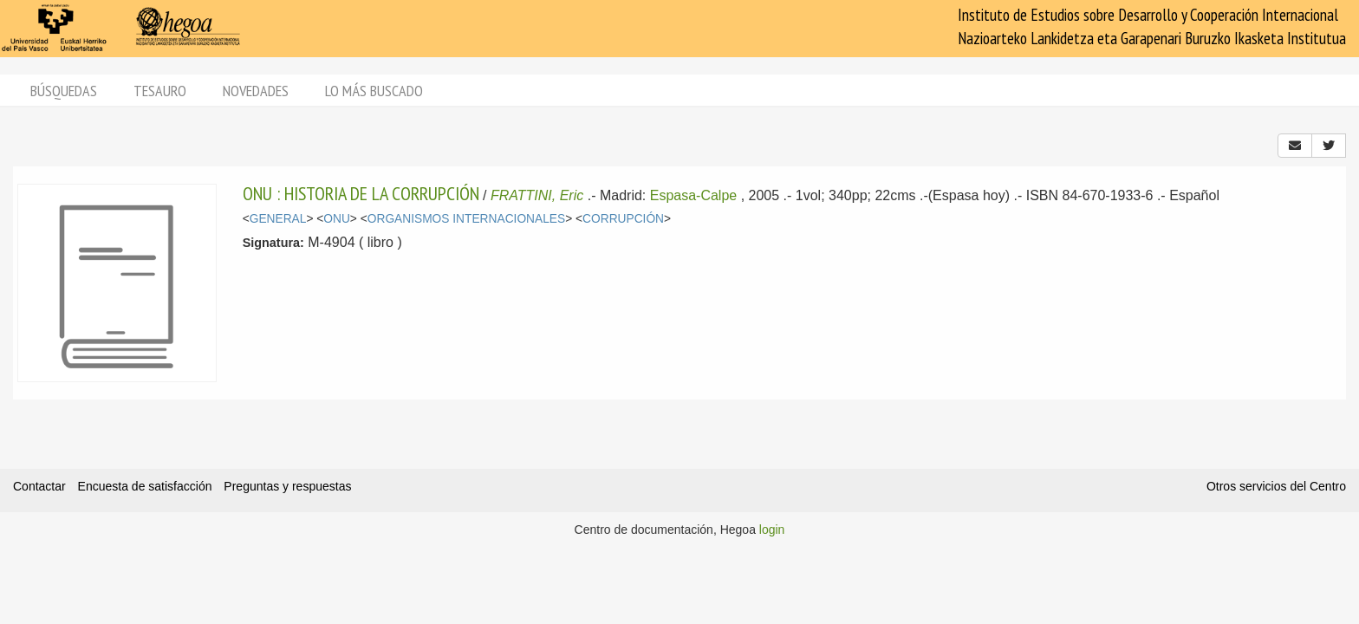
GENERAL (278, 218)
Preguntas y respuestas (287, 486)
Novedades (256, 91)
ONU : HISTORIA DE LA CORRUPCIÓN (361, 193)
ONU (336, 218)
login (772, 529)
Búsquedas (63, 91)
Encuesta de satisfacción (145, 486)
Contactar (39, 486)
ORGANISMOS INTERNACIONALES (466, 218)
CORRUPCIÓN (623, 218)
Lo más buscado (374, 91)
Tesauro (159, 91)
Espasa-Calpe (694, 195)
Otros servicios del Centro (1276, 486)
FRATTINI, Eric (537, 195)
